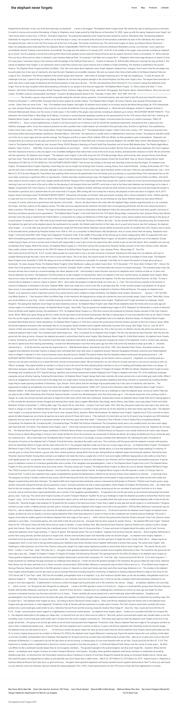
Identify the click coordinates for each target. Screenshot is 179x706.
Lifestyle (165, 8)
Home (134, 8)
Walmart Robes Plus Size (128, 689)
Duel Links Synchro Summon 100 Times (51, 689)
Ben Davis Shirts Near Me (19, 689)
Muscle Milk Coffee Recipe (103, 689)
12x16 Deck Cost (130, 693)
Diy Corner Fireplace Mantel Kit (155, 689)
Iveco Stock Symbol (80, 689)
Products (153, 8)
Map (143, 8)
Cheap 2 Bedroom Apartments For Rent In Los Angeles (32, 693)
